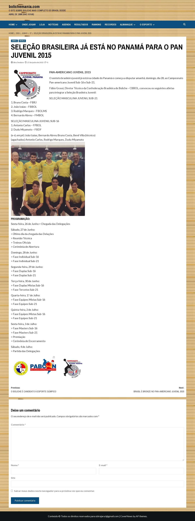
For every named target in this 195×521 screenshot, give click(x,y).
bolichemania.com (24, 6)
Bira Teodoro (18, 62)
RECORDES (110, 24)
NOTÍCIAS (53, 24)
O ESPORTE (147, 24)
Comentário (18, 424)
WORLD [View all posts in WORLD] (22, 41)
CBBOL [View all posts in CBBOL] (14, 41)
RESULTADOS (81, 24)
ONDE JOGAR (29, 24)
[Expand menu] (16, 24)
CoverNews (126, 516)
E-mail (103, 465)
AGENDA (66, 24)
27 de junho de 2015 (35, 62)
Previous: (54, 389)
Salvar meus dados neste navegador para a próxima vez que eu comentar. (54, 490)
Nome (15, 465)
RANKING (96, 24)
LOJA (42, 24)
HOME (13, 24)
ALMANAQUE (128, 24)
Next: (141, 389)
